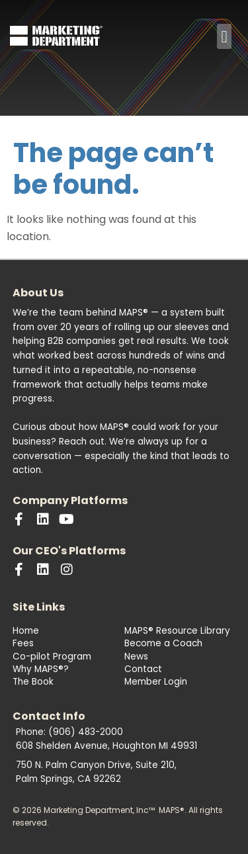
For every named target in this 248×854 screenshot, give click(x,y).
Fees (23, 643)
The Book (33, 681)
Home (26, 630)
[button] (224, 36)
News (136, 656)
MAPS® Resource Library (177, 630)
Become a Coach (163, 643)
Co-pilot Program (52, 656)
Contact (143, 669)
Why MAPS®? (41, 669)
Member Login (155, 681)
